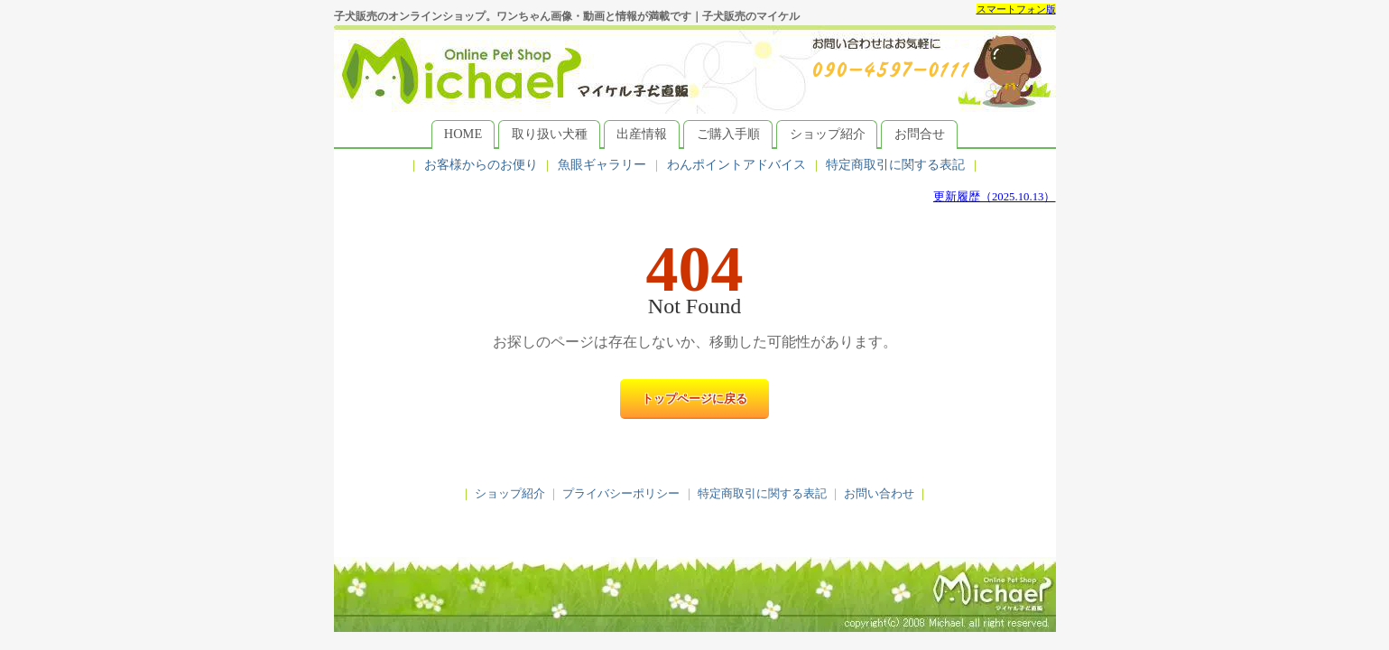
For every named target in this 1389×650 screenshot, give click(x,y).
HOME (463, 133)
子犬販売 (695, 594)
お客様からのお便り (481, 165)
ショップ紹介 (828, 133)
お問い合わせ (879, 494)
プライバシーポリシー (621, 494)
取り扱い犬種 (550, 133)
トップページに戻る (694, 399)
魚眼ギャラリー (602, 165)
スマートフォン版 (1016, 9)
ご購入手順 (728, 133)
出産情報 (641, 133)
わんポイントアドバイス (736, 165)
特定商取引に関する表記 (895, 165)
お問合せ (919, 133)
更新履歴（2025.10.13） (994, 196)
